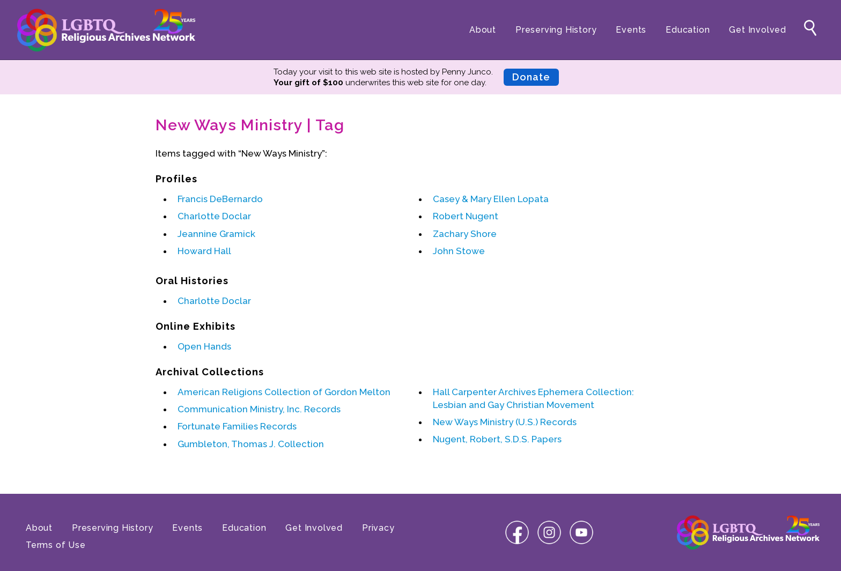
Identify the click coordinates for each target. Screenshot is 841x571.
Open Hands (204, 346)
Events (631, 30)
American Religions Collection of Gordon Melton (284, 392)
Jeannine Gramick (216, 233)
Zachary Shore (465, 233)
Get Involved (757, 30)
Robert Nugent (465, 216)
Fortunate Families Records (237, 426)
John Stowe (459, 251)
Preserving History (555, 30)
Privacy (378, 528)
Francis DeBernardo (220, 199)
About (482, 30)
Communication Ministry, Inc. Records (259, 409)
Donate (531, 77)
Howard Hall (204, 251)
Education (688, 30)
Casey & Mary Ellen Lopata (491, 199)
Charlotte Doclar (214, 216)
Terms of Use (56, 545)
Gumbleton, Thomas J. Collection (251, 444)
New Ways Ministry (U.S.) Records (505, 422)
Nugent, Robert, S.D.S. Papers (497, 439)
